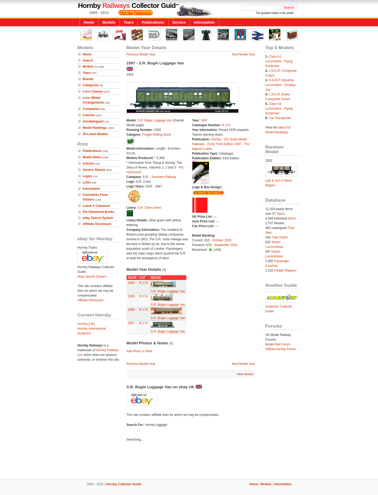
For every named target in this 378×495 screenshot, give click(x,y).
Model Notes (92, 157)
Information (204, 22)
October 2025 (222, 240)
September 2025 (226, 245)
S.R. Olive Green (149, 208)
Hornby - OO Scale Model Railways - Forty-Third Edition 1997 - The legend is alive (221, 144)
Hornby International (91, 328)
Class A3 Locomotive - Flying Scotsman (279, 108)
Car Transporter (280, 118)
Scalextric (84, 333)
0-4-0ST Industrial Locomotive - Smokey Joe (280, 84)
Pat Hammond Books (98, 212)
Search (88, 60)
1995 (131, 296)
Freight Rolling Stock (156, 134)
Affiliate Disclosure (97, 224)
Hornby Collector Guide (123, 484)
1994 (131, 283)
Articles (88, 163)
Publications (153, 22)
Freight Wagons (285, 270)
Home (89, 22)
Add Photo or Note (140, 351)
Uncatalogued (93, 121)
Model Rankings (95, 128)
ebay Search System (98, 218)
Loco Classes (93, 91)
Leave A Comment (96, 206)
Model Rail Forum (277, 344)
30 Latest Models (95, 134)
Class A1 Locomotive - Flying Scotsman (279, 61)
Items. (292, 218)
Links (87, 182)
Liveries (88, 115)
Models (109, 22)
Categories (91, 85)
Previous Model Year (141, 54)
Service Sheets (94, 170)
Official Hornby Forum (280, 349)
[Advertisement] (189, 461)
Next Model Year (243, 54)
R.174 (226, 125)
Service (179, 22)
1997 (204, 120)
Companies (91, 109)
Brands (88, 79)
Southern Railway (164, 177)
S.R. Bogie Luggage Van (155, 120)
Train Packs (279, 237)
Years (129, 22)
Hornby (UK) (86, 324)
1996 (131, 310)
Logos (87, 176)
